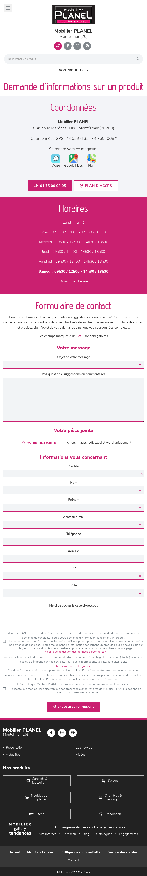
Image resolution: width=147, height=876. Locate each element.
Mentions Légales (40, 852)
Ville (73, 585)
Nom (73, 482)
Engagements (128, 834)
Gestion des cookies (122, 852)
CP (73, 568)
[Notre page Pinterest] (87, 46)
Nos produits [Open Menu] (73, 70)
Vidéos (81, 754)
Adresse (73, 551)
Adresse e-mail (73, 517)
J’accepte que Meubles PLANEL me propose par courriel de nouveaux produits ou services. (75, 684)
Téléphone (73, 534)
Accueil (15, 852)
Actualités (13, 754)
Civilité (73, 466)
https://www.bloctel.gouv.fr (73, 666)
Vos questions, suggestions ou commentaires (73, 374)
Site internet (47, 834)
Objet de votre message (73, 357)
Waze (55, 160)
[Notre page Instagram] (77, 46)
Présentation (15, 747)
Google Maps (73, 160)
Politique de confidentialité (80, 852)
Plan (91, 160)
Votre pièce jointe (39, 442)
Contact (73, 860)
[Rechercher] (138, 59)
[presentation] (73, 617)
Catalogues (104, 834)
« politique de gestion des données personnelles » (75, 651)
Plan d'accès (96, 186)
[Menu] (8, 8)
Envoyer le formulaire (73, 706)
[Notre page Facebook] (68, 46)
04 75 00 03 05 (50, 186)
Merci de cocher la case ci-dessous (73, 605)
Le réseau (69, 834)
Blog (86, 834)
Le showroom (85, 747)
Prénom (73, 499)
